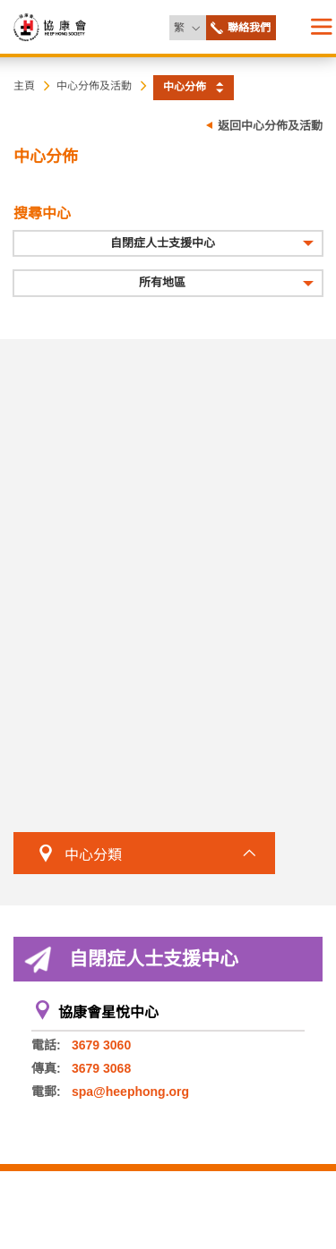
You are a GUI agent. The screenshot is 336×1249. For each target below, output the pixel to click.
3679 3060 (101, 1045)
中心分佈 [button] (184, 87)
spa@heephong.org (130, 1091)
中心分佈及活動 (94, 86)
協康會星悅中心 (108, 1012)
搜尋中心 (42, 213)
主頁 (24, 86)
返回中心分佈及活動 (270, 125)
